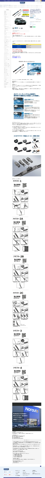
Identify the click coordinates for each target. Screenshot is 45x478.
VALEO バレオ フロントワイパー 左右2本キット (8, 28)
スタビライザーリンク (6, 53)
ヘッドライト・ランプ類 (6, 66)
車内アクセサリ (5, 72)
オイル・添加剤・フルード (7, 41)
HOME (0, 6)
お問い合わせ (5, 14)
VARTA (5, 18)
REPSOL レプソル (6, 42)
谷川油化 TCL (6, 45)
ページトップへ (40, 466)
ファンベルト (5, 56)
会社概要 (24, 470)
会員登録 (5, 11)
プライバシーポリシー (25, 475)
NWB (5, 31)
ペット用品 (5, 79)
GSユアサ (6, 22)
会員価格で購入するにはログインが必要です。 (34, 18)
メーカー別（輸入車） (6, 82)
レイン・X (6, 35)
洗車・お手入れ (5, 69)
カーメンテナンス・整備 (6, 59)
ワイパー (2, 6)
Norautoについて (17, 470)
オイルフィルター (6, 49)
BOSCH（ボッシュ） (5, 6)
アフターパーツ (5, 78)
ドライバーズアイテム (6, 75)
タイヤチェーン (5, 62)
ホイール (5, 85)
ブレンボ (5, 38)
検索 (40, 0)
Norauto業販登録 (17, 475)
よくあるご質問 (17, 472)
